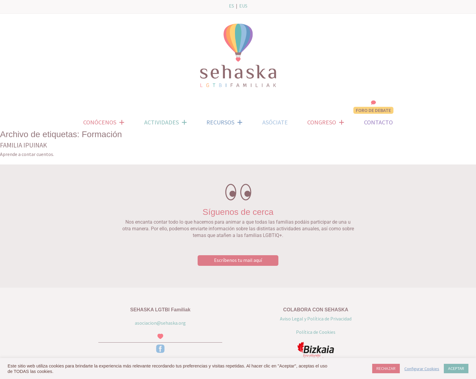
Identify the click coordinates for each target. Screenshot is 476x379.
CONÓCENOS (103, 122)
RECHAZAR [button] (386, 368)
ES (231, 6)
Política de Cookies (315, 332)
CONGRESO (325, 122)
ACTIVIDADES (165, 122)
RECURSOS (224, 122)
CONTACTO (378, 122)
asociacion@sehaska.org (160, 323)
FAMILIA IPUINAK (23, 145)
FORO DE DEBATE (373, 110)
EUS (243, 6)
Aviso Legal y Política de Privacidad (316, 319)
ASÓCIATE (275, 122)
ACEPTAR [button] (456, 368)
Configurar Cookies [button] (421, 368)
